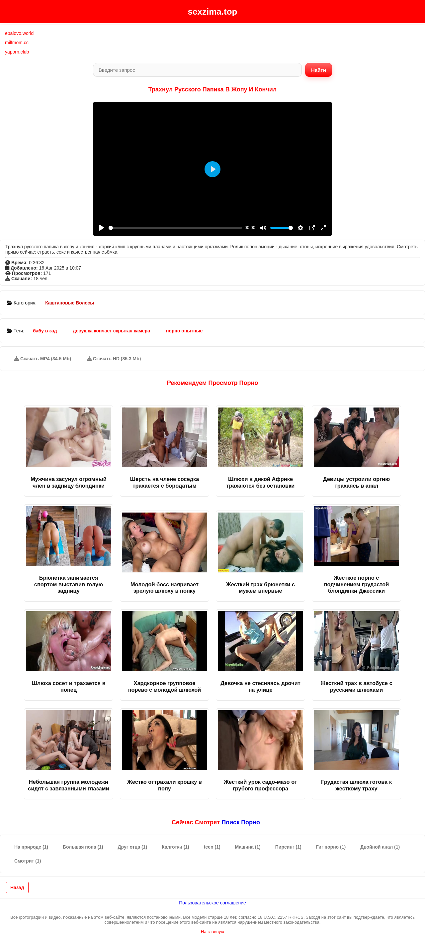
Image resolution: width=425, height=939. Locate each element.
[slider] (175, 228)
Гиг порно (331, 847)
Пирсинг (288, 847)
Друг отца (132, 847)
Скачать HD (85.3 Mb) (114, 358)
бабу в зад (45, 330)
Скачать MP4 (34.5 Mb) (42, 358)
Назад (17, 887)
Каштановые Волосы (69, 302)
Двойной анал (380, 847)
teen (212, 847)
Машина (248, 847)
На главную (212, 931)
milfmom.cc (17, 42)
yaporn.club (17, 52)
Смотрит (27, 861)
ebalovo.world (19, 33)
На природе (31, 847)
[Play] (101, 227)
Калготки (175, 847)
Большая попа (83, 847)
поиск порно (240, 822)
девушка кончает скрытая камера (111, 330)
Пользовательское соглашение (212, 902)
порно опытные (184, 330)
